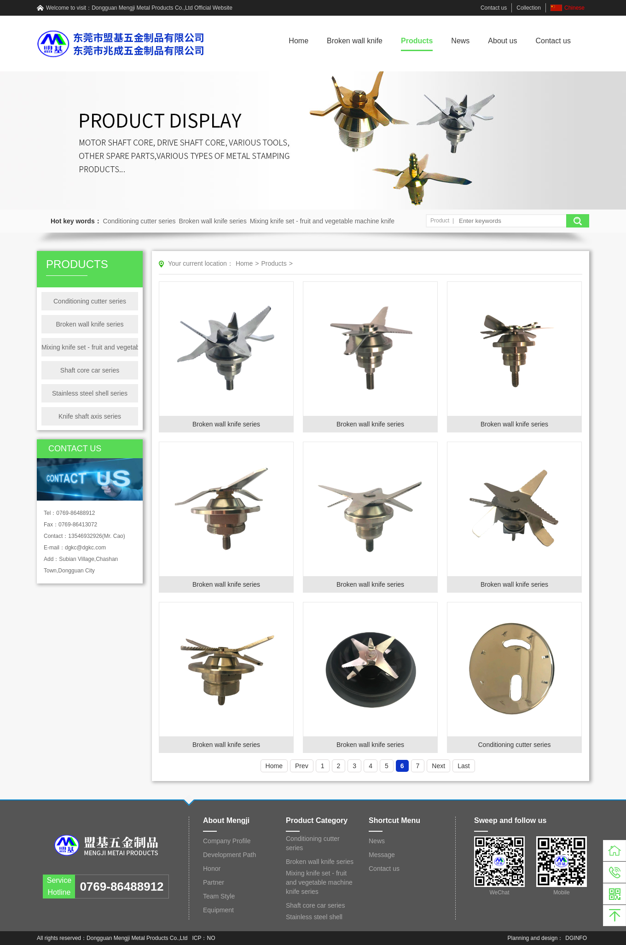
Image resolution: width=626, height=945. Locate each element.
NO (211, 938)
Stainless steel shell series (90, 393)
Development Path (229, 854)
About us (502, 41)
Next (438, 766)
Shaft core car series (89, 370)
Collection (528, 8)
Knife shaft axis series (89, 416)
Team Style (219, 896)
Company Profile (227, 841)
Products (417, 41)
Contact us (494, 8)
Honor (211, 868)
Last (464, 766)
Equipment (218, 910)
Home (298, 41)
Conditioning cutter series (139, 221)
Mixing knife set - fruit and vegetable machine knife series (89, 347)
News (460, 41)
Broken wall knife (355, 41)
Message (382, 854)
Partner (213, 882)
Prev (301, 766)
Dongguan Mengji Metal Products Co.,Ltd (142, 8)
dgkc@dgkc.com (85, 547)
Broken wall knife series (213, 221)
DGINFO (576, 938)
